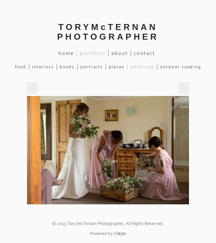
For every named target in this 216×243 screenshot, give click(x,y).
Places (117, 67)
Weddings (142, 67)
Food (20, 67)
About (119, 53)
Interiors (43, 67)
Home (66, 53)
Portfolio (93, 53)
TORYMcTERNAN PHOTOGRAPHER (108, 31)
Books (67, 67)
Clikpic (120, 233)
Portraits (91, 67)
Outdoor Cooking (180, 67)
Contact (144, 53)
